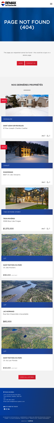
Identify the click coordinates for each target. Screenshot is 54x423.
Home (21, 63)
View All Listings (27, 377)
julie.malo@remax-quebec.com (16, 401)
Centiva (30, 420)
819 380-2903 (10, 399)
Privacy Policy (25, 418)
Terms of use (33, 418)
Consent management (43, 418)
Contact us (31, 63)
